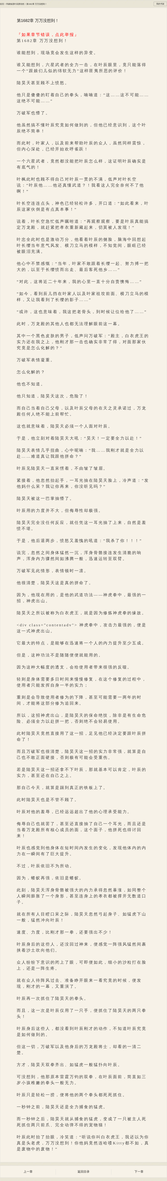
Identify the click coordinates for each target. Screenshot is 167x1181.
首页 (2, 4)
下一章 (138, 1171)
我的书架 (160, 4)
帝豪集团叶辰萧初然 (15, 4)
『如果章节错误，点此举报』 (48, 34)
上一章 (28, 1171)
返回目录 (83, 1171)
